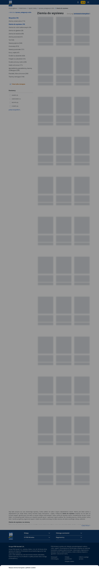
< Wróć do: (20, 12)
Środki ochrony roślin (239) (18, 62)
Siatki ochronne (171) (16, 65)
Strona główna (13, 8)
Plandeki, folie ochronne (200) (18, 74)
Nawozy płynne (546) (15, 43)
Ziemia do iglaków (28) (16, 30)
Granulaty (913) (14, 46)
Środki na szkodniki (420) (17, 56)
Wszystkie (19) (13, 18)
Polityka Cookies (69, 561)
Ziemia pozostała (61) (16, 37)
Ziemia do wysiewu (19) (17, 24)
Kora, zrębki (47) (14, 53)
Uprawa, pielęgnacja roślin (46, 8)
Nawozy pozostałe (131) (16, 49)
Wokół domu (23, 8)
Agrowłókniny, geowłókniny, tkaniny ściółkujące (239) (20, 69)
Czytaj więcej (85, 525)
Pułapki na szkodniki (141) (17, 59)
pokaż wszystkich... (15, 110)
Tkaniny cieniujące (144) (16, 77)
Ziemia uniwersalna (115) (17, 21)
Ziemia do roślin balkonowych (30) (20, 27)
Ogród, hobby (33, 8)
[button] (78, 2)
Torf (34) (11, 40)
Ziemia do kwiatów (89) (16, 34)
